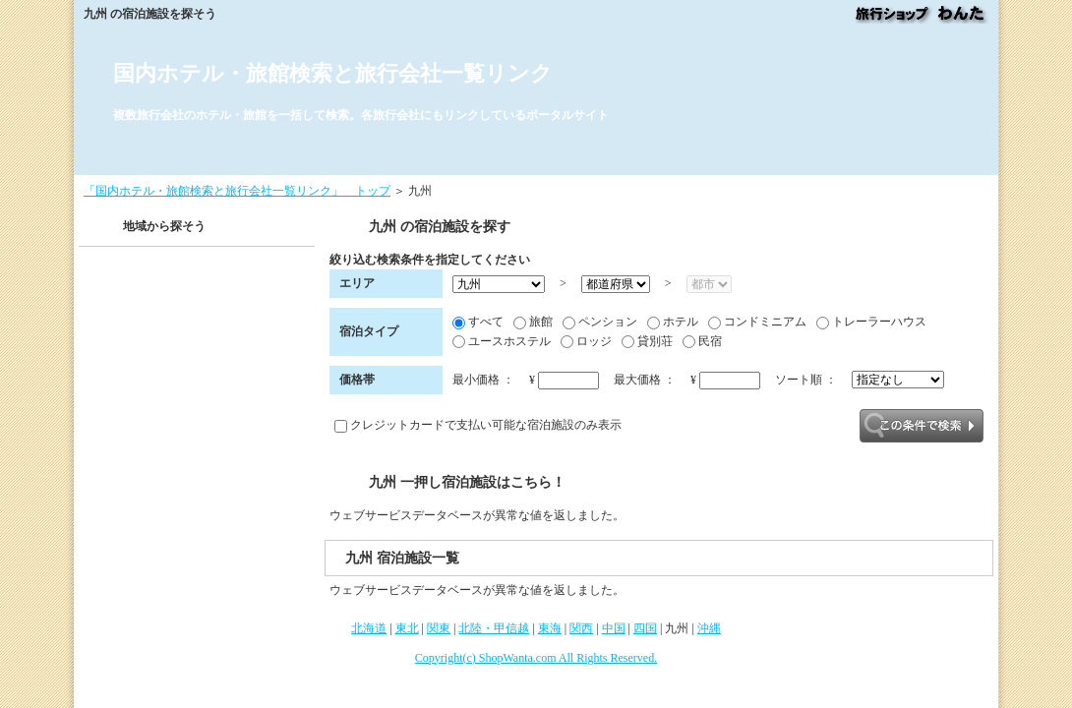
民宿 (702, 341)
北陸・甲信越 (493, 628)
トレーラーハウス (871, 322)
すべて (478, 322)
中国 (613, 628)
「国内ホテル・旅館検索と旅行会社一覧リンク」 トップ (237, 191)
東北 (407, 628)
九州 (676, 628)
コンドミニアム (757, 322)
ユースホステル (501, 341)
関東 (438, 628)
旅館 (533, 322)
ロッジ (586, 341)
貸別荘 (647, 341)
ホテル (672, 322)
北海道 (369, 628)
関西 (581, 628)
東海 (550, 628)
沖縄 (709, 628)
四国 (645, 628)
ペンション (600, 322)
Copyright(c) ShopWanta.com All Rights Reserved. (536, 658)
